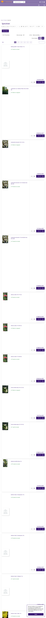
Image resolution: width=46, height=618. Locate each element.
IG (42, 2)
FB (24, 613)
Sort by (30, 35)
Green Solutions (20, 616)
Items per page (19, 35)
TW (40, 2)
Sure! (36, 614)
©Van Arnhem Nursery (12, 616)
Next (42, 42)
